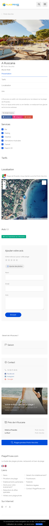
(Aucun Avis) (6, 70)
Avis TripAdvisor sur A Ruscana (14, 236)
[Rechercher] (38, 4)
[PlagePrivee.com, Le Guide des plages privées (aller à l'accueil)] (11, 4)
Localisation (6, 85)
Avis (3, 91)
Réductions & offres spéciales (10, 491)
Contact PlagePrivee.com (35, 489)
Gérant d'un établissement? (36, 475)
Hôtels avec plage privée (12, 496)
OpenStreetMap (37, 218)
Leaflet (29, 218)
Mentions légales (32, 485)
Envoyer (13, 315)
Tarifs (4, 79)
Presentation (6, 74)
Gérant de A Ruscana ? (10, 335)
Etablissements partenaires (13, 482)
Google (28, 117)
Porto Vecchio (8, 66)
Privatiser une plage (10, 479)
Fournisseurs (30, 479)
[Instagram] (2, 507)
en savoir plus (29, 524)
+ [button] (4, 181)
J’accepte (39, 524)
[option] (24, 40)
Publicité (29, 482)
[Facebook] (6, 507)
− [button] (4, 184)
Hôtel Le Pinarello (11, 430)
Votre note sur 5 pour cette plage (17, 257)
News (5, 475)
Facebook (7, 117)
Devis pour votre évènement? (9, 486)
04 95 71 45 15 (8, 113)
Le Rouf (7, 433)
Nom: (7, 273)
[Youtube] (10, 507)
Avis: (6, 295)
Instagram (18, 117)
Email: (7, 284)
